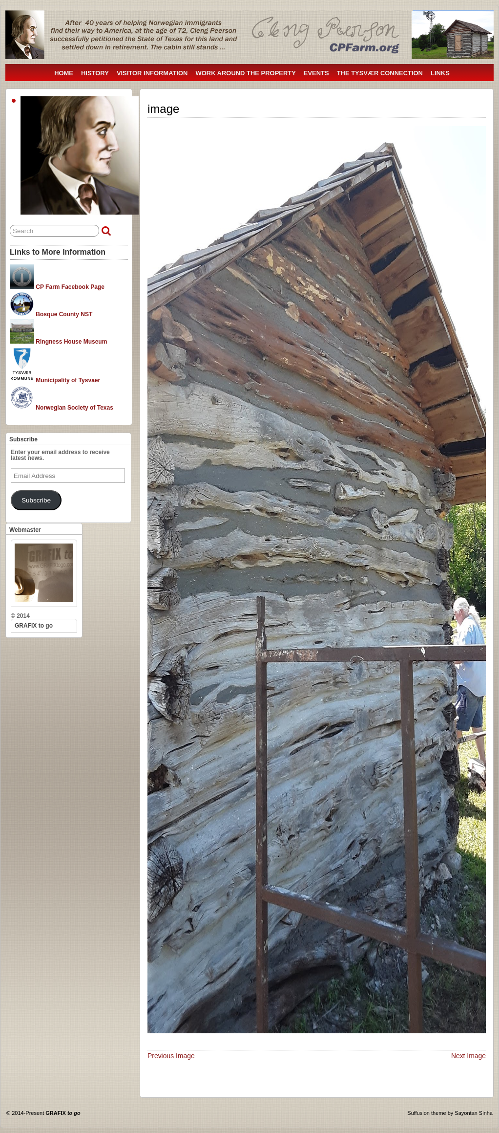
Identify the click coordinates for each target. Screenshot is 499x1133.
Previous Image (171, 1056)
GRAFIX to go (34, 625)
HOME (63, 73)
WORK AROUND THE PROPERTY (245, 73)
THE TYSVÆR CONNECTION (380, 73)
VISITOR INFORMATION (152, 73)
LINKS (440, 73)
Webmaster (25, 529)
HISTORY (95, 73)
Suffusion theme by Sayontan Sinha (450, 1113)
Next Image (468, 1056)
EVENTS (316, 73)
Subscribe (23, 439)
